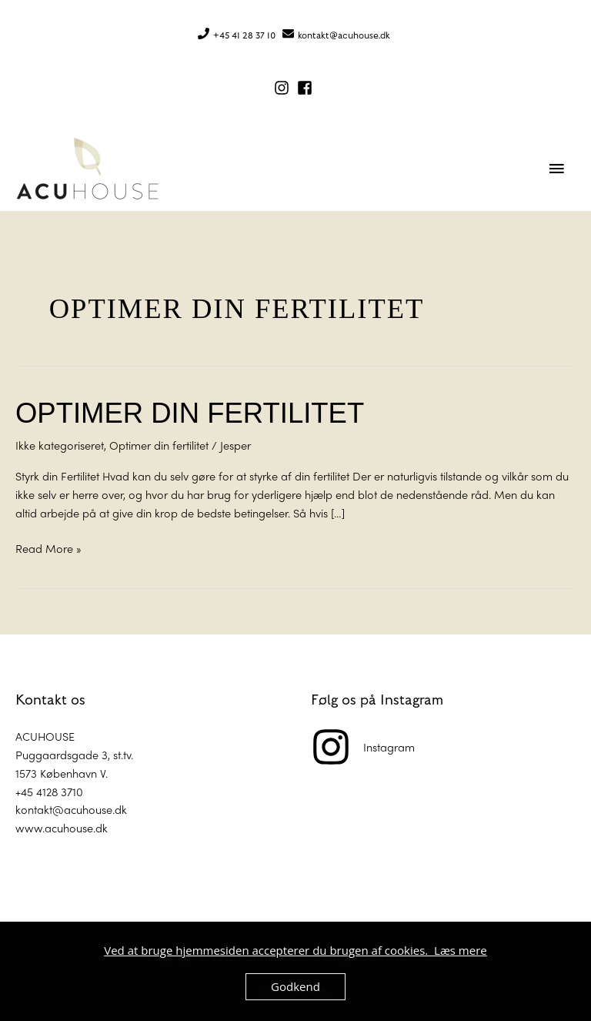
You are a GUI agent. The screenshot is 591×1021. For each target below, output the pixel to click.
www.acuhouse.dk (61, 827)
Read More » (48, 547)
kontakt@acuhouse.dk (344, 35)
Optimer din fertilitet (189, 413)
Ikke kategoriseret (59, 445)
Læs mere (460, 950)
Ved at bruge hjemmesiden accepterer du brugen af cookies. (269, 950)
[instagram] (284, 87)
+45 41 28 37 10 (244, 35)
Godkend (295, 986)
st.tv (122, 754)
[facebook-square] (307, 87)
